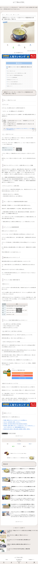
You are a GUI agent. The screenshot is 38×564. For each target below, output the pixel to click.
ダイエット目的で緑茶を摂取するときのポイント (15, 85)
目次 (18, 63)
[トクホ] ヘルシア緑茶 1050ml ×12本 (18, 371)
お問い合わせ (19, 560)
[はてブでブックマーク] (30, 45)
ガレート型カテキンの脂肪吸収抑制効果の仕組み (15, 76)
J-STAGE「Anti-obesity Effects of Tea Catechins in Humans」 (15, 422)
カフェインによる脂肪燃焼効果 (12, 78)
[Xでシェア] (7, 45)
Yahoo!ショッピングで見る (16, 377)
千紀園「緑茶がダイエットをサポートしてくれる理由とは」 (15, 419)
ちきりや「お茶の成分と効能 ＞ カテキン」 (12, 421)
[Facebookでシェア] (19, 45)
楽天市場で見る (26, 374)
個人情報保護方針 (19, 559)
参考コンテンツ (10, 87)
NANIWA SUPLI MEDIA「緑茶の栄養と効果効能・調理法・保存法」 (16, 428)
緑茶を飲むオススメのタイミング (13, 80)
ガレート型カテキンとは (11, 71)
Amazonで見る (16, 374)
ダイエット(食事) (4, 432)
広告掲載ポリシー (31, 559)
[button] (24, 48)
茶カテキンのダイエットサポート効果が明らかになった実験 (17, 73)
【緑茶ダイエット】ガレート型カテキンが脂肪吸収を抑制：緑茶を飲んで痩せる (18, 68)
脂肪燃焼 (10, 432)
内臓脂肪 (14, 432)
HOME (7, 559)
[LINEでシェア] (13, 48)
